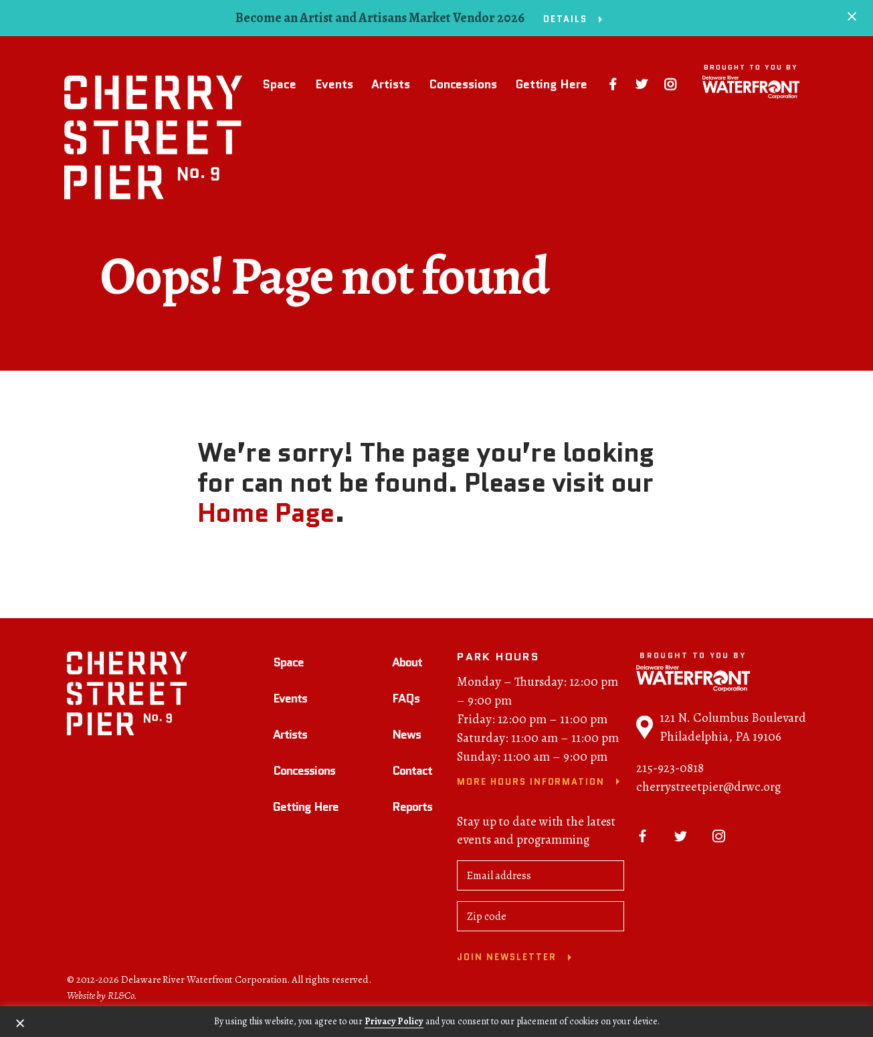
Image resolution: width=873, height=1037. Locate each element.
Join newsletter (506, 961)
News (406, 738)
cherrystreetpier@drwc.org (708, 791)
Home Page (265, 512)
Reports (412, 811)
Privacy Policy (394, 1021)
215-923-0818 (670, 772)
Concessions (460, 84)
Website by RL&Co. (102, 999)
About (407, 667)
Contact (412, 774)
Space (277, 84)
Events (331, 84)
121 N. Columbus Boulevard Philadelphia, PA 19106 (721, 732)
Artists (388, 84)
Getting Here (549, 84)
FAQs (405, 702)
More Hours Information (531, 786)
